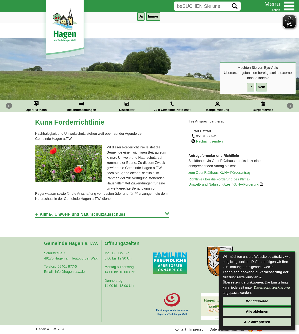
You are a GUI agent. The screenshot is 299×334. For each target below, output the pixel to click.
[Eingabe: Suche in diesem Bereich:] (201, 6)
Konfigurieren (257, 301)
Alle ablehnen (257, 311)
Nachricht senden (209, 141)
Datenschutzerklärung (272, 287)
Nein (261, 87)
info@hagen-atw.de (70, 272)
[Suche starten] (235, 6)
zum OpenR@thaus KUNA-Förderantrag (219, 173)
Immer (153, 16)
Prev (9, 106)
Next (290, 106)
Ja (250, 87)
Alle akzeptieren (257, 322)
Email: (49, 272)
